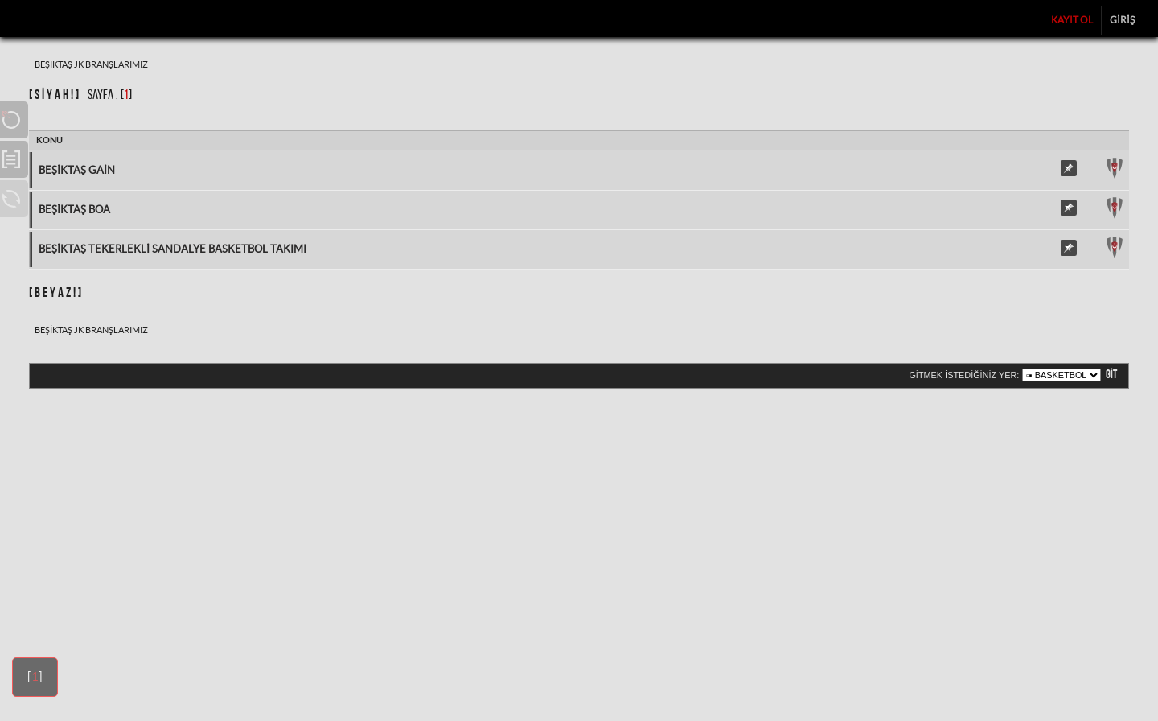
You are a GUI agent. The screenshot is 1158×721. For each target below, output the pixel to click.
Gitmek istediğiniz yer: (964, 375)
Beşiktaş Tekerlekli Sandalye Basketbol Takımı (172, 249)
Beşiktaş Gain (77, 170)
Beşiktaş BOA (74, 210)
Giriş (1122, 19)
